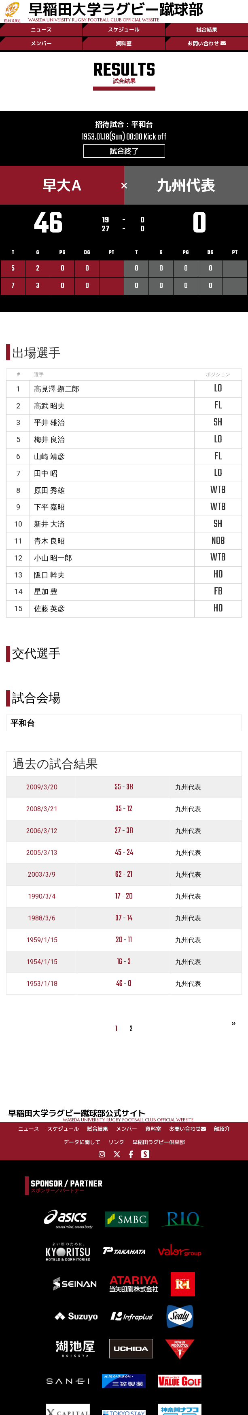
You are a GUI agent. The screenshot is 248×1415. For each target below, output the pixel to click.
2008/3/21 (41, 809)
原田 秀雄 (49, 490)
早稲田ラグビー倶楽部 (158, 1142)
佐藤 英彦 (49, 608)
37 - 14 (123, 918)
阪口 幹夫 (49, 575)
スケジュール (124, 29)
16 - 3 (124, 962)
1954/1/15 (41, 962)
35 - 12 (123, 809)
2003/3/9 (41, 874)
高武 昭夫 (49, 406)
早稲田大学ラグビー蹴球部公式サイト (128, 1114)
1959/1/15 (41, 940)
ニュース (41, 29)
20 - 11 (124, 940)
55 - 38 (123, 787)
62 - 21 (123, 874)
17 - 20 (124, 896)
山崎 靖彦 (49, 456)
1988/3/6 (41, 918)
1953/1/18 (41, 984)
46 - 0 (123, 983)
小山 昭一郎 (53, 558)
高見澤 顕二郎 (56, 389)
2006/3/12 (41, 831)
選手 (39, 374)
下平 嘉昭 (49, 507)
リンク (116, 1142)
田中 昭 (45, 473)
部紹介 (222, 1128)
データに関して (82, 1142)
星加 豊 (45, 591)
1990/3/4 (41, 896)
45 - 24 (124, 852)
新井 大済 (49, 524)
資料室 (123, 43)
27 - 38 (123, 831)
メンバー (41, 43)
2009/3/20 (41, 787)
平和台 (142, 124)
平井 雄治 (49, 422)
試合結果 (206, 29)
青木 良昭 (49, 541)
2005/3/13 (41, 853)
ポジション (218, 374)
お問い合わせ (206, 43)
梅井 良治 (49, 439)
